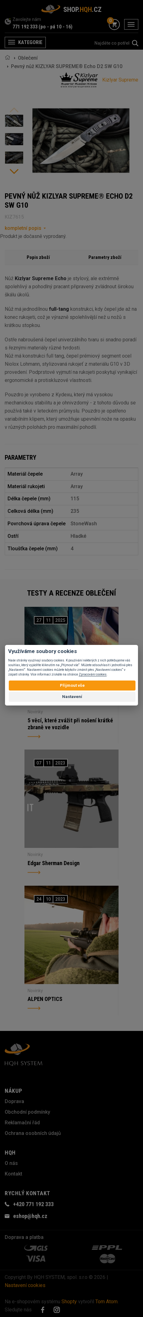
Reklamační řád (22, 1123)
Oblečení (28, 58)
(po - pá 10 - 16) (55, 27)
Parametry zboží (104, 257)
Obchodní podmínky (27, 1112)
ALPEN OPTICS (45, 999)
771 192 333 (25, 27)
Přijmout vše (72, 685)
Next (14, 171)
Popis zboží (38, 257)
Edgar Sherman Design (54, 863)
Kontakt (13, 1174)
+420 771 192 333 (33, 1204)
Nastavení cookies (25, 1285)
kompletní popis (23, 228)
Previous (14, 110)
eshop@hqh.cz (30, 1216)
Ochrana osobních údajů (33, 1133)
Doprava (14, 1101)
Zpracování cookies (93, 674)
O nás (11, 1163)
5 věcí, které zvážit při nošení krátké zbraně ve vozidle (70, 723)
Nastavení (72, 696)
